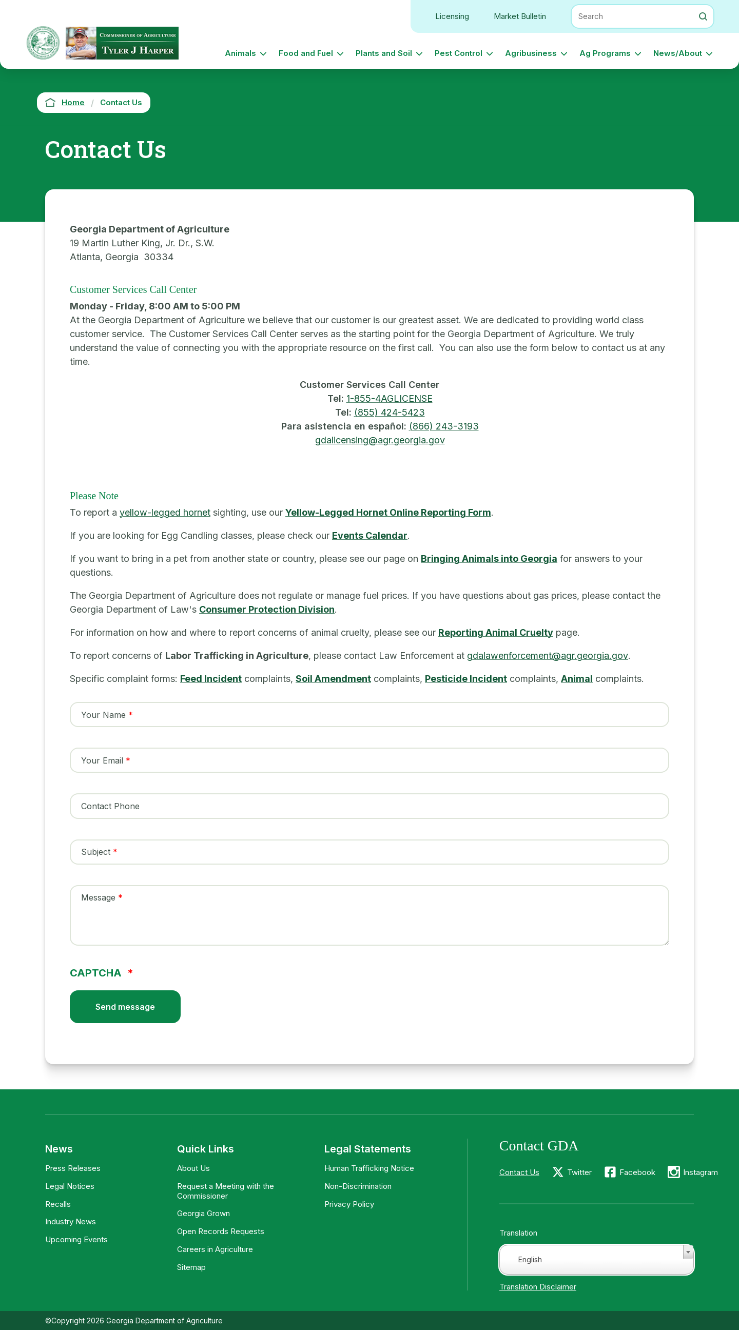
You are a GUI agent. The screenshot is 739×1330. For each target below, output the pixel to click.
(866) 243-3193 (444, 426)
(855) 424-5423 (389, 412)
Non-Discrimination (358, 1186)
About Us (193, 1168)
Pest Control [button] (458, 53)
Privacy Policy (349, 1204)
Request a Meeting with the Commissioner (225, 1191)
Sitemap (191, 1267)
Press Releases (73, 1168)
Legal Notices (69, 1186)
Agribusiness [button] (531, 53)
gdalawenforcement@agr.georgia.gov (547, 655)
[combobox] (596, 1260)
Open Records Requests (220, 1231)
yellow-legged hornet (165, 512)
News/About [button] (677, 53)
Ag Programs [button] (605, 53)
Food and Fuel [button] (306, 53)
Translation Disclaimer (537, 1286)
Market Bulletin (520, 16)
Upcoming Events (76, 1239)
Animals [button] (240, 53)
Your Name (103, 715)
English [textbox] (530, 1259)
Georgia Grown (203, 1213)
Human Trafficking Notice (369, 1168)
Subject (95, 852)
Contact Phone (110, 806)
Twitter (579, 1172)
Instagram (700, 1172)
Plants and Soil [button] (384, 53)
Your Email (102, 760)
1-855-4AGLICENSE (389, 398)
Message (98, 897)
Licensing (452, 16)
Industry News (70, 1221)
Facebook (637, 1172)
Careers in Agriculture (215, 1249)
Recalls (58, 1204)
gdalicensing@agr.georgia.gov (380, 440)
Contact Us (519, 1172)
